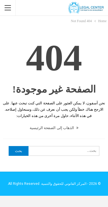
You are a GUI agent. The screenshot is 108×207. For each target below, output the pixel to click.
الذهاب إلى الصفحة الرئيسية (54, 128)
